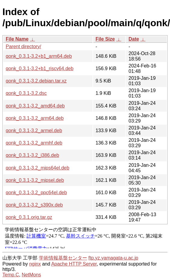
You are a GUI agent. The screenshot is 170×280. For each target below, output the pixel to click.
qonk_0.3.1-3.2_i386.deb (32, 155)
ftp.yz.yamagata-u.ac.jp (113, 257)
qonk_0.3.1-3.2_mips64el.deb (37, 167)
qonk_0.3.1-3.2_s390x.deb (34, 204)
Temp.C (10, 274)
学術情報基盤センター (63, 257)
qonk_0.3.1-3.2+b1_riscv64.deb (40, 68)
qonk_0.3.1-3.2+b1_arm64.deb (39, 56)
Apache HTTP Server (74, 263)
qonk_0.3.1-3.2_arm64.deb (35, 118)
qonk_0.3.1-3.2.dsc (26, 93)
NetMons (31, 274)
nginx (35, 263)
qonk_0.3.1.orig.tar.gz (29, 217)
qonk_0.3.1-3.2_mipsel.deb (35, 180)
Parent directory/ (23, 46)
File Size (105, 39)
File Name (17, 39)
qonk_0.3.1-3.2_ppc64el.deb (36, 192)
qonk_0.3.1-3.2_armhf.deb (34, 142)
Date (133, 39)
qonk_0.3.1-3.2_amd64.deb (35, 105)
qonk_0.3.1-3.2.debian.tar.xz (36, 80)
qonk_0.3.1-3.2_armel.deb (34, 130)
